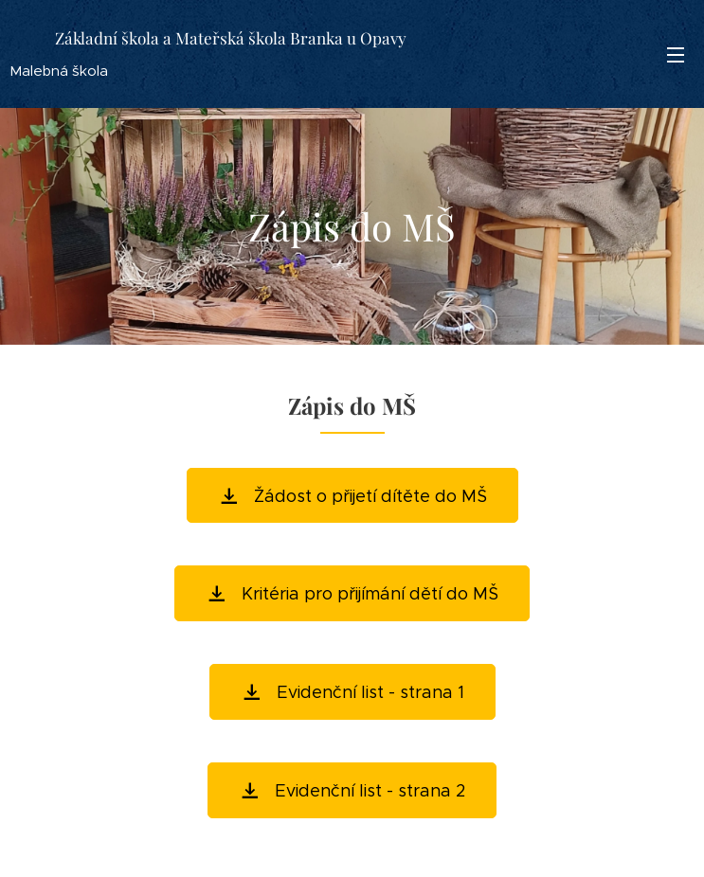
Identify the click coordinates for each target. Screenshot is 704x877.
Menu (675, 55)
